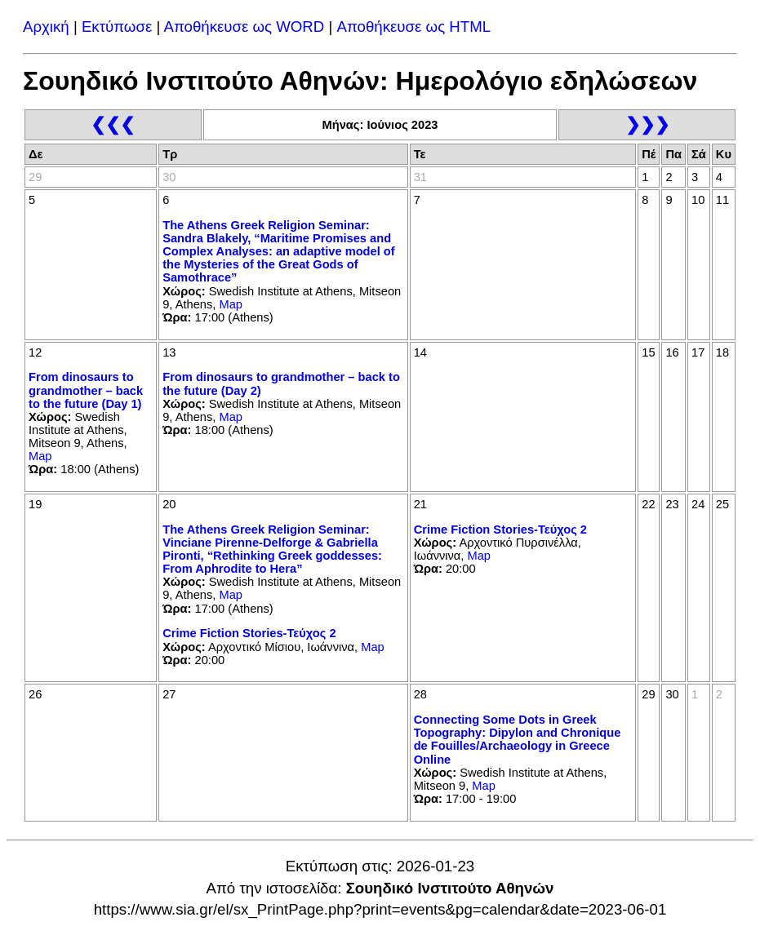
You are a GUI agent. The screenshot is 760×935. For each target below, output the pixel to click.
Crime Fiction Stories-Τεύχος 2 (249, 633)
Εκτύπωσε (117, 26)
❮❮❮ (113, 124)
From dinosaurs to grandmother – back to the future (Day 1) (86, 390)
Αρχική (46, 26)
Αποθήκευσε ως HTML (414, 26)
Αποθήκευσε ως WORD (243, 26)
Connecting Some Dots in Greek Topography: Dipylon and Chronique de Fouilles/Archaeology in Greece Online (517, 739)
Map (230, 304)
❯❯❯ (647, 124)
